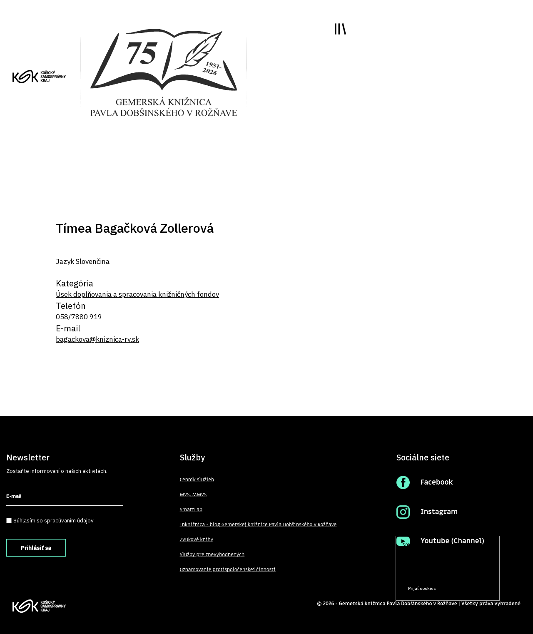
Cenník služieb (197, 479)
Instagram (439, 512)
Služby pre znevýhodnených (212, 554)
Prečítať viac (467, 572)
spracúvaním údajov (69, 520)
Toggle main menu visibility (340, 29)
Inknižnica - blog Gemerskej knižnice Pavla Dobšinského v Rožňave (258, 524)
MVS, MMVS (193, 494)
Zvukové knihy (196, 539)
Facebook (437, 482)
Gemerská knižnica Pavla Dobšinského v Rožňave (398, 603)
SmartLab (191, 509)
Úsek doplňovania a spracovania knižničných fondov (137, 294)
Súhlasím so (53, 520)
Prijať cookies (422, 588)
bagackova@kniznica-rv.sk (97, 339)
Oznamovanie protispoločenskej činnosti (228, 569)
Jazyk (65, 261)
